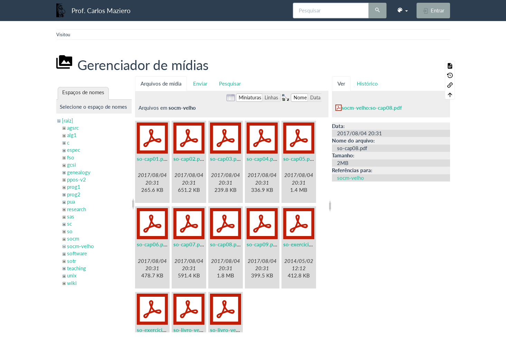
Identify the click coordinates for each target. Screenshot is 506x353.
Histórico (367, 83)
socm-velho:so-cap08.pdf (372, 108)
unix (71, 275)
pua (71, 201)
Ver (341, 83)
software (77, 253)
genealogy (78, 172)
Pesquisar (230, 83)
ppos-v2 (76, 179)
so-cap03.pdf (225, 159)
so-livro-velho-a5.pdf (198, 330)
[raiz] (67, 120)
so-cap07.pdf (189, 244)
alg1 (72, 135)
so (70, 231)
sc (69, 223)
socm (73, 238)
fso (70, 157)
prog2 (73, 194)
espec (73, 150)
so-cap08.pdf (225, 244)
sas (70, 216)
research (76, 209)
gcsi (71, 164)
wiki (72, 283)
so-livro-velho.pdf (231, 330)
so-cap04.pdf (262, 159)
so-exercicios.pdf (157, 330)
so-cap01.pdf (152, 159)
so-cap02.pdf (189, 159)
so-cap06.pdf (152, 244)
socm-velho (80, 246)
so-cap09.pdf (262, 244)
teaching (76, 268)
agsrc (73, 128)
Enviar (200, 83)
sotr (71, 261)
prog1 (73, 187)
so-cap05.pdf (299, 159)
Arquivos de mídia (161, 83)
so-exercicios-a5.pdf (307, 244)
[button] (402, 10)
